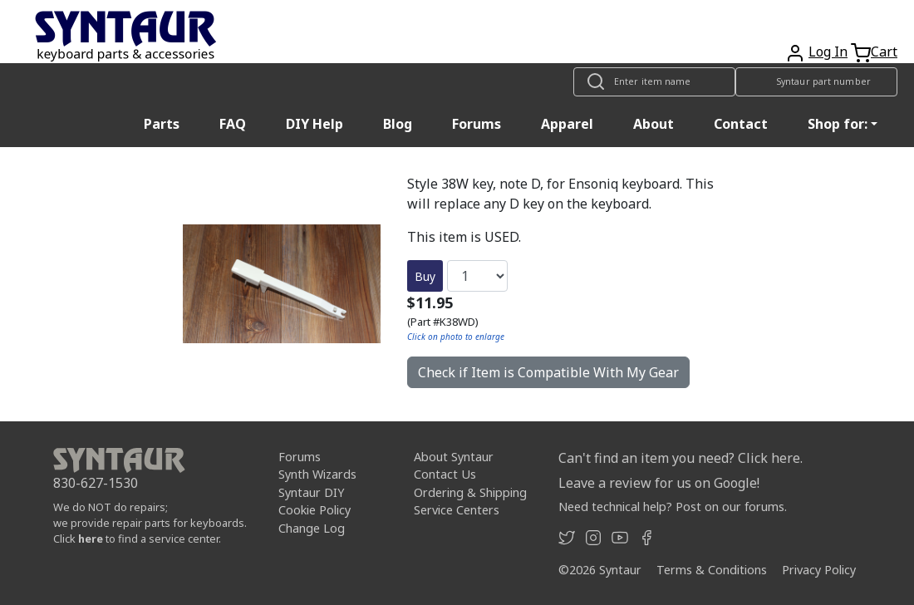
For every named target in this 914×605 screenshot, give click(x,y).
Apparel (567, 124)
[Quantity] (477, 276)
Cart (884, 51)
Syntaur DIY (311, 492)
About (653, 124)
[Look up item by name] (654, 81)
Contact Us (445, 474)
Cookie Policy (314, 510)
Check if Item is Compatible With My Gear (548, 372)
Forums (476, 124)
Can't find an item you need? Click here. (680, 458)
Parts (161, 124)
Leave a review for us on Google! (658, 483)
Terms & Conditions (711, 570)
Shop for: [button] (837, 124)
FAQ (232, 124)
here (90, 538)
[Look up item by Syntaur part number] (816, 81)
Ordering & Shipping (470, 492)
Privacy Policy (819, 570)
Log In (828, 51)
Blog (397, 124)
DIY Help (314, 124)
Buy (425, 276)
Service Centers (456, 510)
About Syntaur (454, 457)
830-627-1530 (95, 483)
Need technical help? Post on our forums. (672, 506)
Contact (741, 124)
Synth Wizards (317, 474)
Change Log (311, 528)
